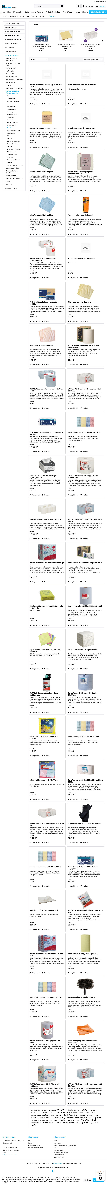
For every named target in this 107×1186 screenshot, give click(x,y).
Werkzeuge (9, 184)
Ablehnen (87, 1180)
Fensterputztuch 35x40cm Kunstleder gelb (66, 45)
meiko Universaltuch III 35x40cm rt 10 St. (46, 867)
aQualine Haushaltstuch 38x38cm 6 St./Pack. (43, 737)
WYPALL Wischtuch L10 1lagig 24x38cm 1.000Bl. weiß (83, 477)
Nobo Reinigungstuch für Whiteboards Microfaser (83, 1042)
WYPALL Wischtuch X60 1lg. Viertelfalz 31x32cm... (44, 1085)
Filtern (34, 59)
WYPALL (45, 1110)
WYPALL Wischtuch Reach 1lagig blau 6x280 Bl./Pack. (85, 1085)
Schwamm (10, 136)
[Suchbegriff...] (49, 6)
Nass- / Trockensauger (13, 130)
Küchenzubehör (11, 82)
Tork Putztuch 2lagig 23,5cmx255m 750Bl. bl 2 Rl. (42, 45)
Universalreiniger (12, 154)
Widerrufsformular (34, 1145)
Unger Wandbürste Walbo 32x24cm (81, 997)
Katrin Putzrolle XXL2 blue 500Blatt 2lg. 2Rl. (85, 606)
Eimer (8, 104)
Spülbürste (10, 138)
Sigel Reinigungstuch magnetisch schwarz (84, 823)
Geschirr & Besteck (12, 74)
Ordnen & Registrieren (12, 23)
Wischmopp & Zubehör (13, 160)
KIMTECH (45, 1113)
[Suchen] (62, 6)
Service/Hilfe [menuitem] (99, 2)
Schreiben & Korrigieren (13, 31)
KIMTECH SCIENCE (69, 1123)
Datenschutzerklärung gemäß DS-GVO (65, 1146)
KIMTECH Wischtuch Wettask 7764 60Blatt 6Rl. (90, 45)
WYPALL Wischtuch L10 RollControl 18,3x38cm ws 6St (43, 260)
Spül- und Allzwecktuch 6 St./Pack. (81, 259)
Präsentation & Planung (13, 39)
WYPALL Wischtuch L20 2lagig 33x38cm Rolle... (45, 1042)
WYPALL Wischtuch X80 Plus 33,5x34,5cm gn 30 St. (47, 564)
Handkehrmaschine (12, 114)
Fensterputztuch (36, 1123)
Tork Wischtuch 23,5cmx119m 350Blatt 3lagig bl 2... (83, 868)
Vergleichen (35, 104)
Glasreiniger (10, 112)
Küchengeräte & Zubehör (14, 80)
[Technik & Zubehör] (52, 12)
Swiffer (62, 1120)
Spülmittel (10, 146)
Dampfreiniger (11, 98)
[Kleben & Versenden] (15, 12)
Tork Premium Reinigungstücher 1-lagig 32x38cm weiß (83, 346)
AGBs (55, 1141)
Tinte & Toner (9, 47)
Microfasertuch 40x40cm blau (41, 215)
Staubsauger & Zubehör (14, 149)
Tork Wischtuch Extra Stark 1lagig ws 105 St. (85, 563)
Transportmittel (11, 176)
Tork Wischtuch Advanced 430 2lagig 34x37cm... (82, 694)
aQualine (53, 1110)
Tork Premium (71, 1115)
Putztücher (10, 128)
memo (33, 1115)
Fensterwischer (11, 109)
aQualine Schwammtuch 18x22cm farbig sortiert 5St (45, 651)
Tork (96, 1115)
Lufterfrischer (11, 133)
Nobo (53, 1115)
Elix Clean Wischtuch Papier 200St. (81, 128)
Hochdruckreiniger (12, 122)
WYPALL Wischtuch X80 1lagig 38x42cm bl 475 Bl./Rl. (46, 86)
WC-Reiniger (10, 157)
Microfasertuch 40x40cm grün (41, 172)
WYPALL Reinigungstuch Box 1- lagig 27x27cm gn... (44, 694)
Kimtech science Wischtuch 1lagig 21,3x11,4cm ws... (43, 477)
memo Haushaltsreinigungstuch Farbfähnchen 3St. (81, 173)
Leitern (8, 85)
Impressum (57, 1143)
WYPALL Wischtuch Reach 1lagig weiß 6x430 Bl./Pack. (85, 390)
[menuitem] (49, 6)
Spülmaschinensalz (12, 144)
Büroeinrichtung (10, 51)
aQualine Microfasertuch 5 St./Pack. (44, 780)
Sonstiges (10, 162)
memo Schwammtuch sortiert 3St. (43, 128)
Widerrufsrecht (59, 1157)
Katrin (88, 1113)
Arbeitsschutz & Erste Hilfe (13, 64)
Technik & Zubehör (11, 43)
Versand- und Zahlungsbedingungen (61, 1151)
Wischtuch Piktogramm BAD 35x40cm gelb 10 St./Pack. (46, 607)
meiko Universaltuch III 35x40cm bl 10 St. (84, 736)
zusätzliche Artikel (11, 189)
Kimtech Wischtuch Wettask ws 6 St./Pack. (46, 519)
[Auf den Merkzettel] (45, 104)
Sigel (78, 1120)
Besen (9, 96)
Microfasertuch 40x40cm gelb (79, 302)
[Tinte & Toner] (67, 12)
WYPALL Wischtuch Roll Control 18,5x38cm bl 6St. (46, 390)
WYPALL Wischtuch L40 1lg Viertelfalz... (83, 650)
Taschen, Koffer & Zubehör (12, 172)
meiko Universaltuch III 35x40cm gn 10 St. (84, 432)
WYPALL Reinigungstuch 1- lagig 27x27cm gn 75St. (85, 911)
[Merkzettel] (78, 6)
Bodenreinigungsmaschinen (15, 165)
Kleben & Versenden (12, 35)
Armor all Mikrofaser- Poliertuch (81, 215)
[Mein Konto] (87, 6)
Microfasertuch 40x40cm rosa (41, 345)
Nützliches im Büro (11, 55)
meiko (39, 1115)
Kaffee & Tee (10, 71)
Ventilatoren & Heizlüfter (14, 178)
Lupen (8, 181)
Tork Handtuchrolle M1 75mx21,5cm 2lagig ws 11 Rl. (46, 433)
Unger (64, 1118)
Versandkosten (57, 1163)
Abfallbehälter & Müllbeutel (11, 59)
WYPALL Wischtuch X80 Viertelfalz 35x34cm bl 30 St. (46, 955)
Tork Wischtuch (36, 1110)
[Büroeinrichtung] (81, 12)
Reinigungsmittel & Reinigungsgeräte (12, 92)
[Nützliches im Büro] (98, 12)
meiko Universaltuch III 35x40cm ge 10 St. (46, 997)
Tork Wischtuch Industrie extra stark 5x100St (44, 303)
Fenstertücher (11, 106)
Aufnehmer (52, 1113)
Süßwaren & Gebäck (12, 168)
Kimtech (70, 1118)
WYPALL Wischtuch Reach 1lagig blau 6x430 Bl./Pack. (85, 520)
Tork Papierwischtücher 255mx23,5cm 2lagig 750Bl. (85, 781)
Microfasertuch (36, 1113)
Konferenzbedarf (11, 77)
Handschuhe (10, 117)
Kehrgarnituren (11, 125)
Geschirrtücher (11, 120)
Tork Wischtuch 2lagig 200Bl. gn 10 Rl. (82, 954)
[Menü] (104, 1171)
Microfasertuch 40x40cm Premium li (82, 85)
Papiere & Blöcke (10, 27)
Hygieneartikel (11, 68)
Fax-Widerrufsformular (35, 1148)
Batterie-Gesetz (59, 1155)
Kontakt (30, 1143)
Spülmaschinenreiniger (13, 141)
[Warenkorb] (100, 6)
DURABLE (58, 1118)
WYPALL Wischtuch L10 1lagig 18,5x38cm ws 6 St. (47, 824)
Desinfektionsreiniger (13, 101)
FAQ (29, 1141)
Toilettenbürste (11, 152)
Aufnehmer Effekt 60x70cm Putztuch (44, 910)
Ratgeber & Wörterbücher (14, 88)
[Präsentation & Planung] (34, 12)
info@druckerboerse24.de (10, 1155)
